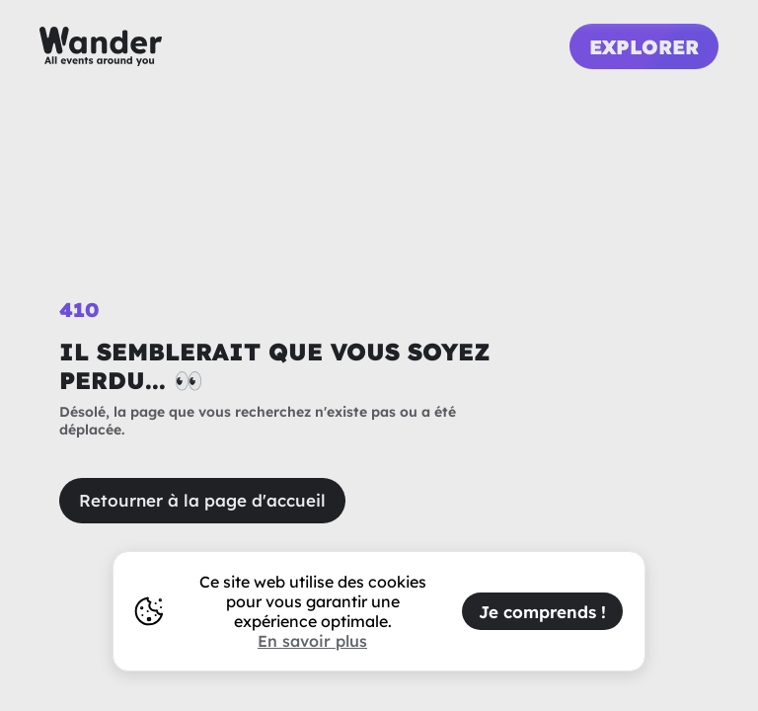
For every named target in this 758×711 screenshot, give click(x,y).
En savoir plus (312, 641)
